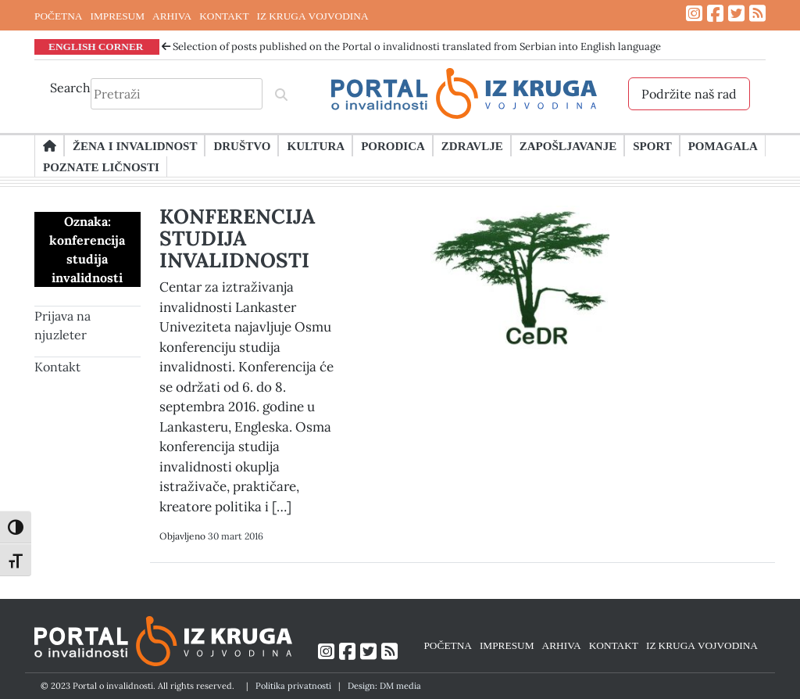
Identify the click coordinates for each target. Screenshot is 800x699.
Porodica (393, 145)
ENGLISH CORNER (96, 46)
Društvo (241, 145)
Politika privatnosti (293, 685)
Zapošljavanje (568, 145)
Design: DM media (384, 685)
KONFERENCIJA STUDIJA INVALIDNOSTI (237, 238)
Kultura (316, 145)
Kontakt (57, 367)
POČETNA (58, 16)
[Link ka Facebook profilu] (715, 14)
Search (70, 87)
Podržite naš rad (689, 94)
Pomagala (723, 145)
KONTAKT (223, 16)
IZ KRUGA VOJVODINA (313, 16)
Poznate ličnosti (101, 166)
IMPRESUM (117, 16)
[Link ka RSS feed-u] (757, 14)
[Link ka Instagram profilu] (694, 14)
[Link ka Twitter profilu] (736, 14)
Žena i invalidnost (135, 145)
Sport (652, 145)
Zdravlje (472, 145)
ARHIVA (171, 16)
